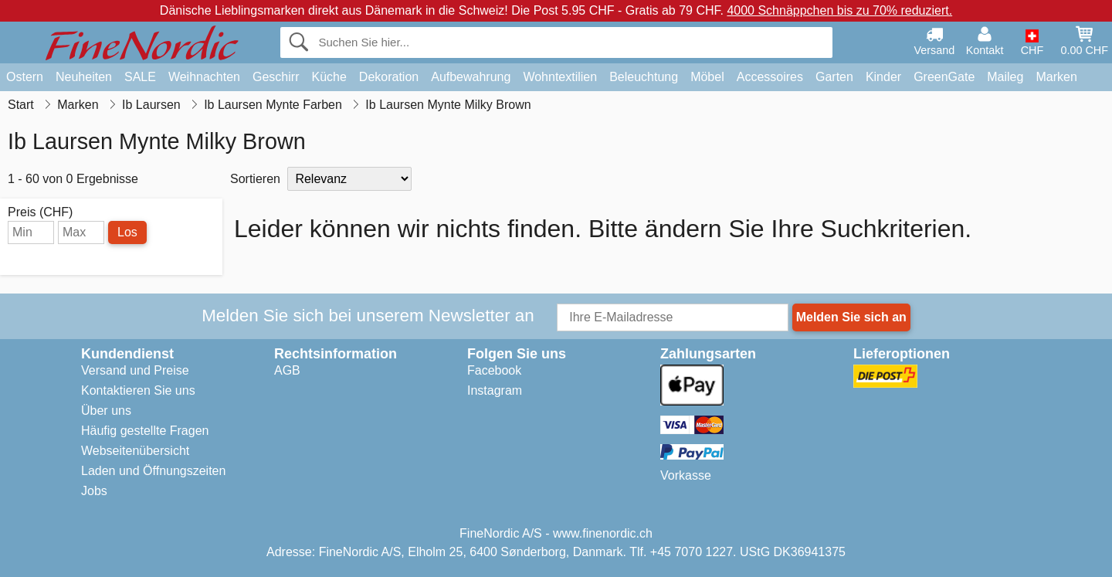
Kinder (883, 76)
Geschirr (276, 76)
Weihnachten (204, 76)
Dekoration (389, 76)
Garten (834, 76)
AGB (287, 370)
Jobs (94, 490)
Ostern (24, 76)
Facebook (494, 370)
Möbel (707, 76)
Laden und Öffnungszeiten (153, 470)
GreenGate (944, 76)
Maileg (1005, 76)
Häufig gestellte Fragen (144, 430)
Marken (1056, 76)
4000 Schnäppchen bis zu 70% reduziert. (839, 10)
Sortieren (255, 178)
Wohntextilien (560, 76)
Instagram (494, 390)
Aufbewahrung (470, 76)
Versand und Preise (135, 370)
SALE (140, 76)
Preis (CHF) (40, 212)
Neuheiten (84, 76)
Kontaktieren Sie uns (138, 390)
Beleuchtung (643, 76)
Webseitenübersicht (135, 450)
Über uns (106, 410)
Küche (328, 76)
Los (127, 232)
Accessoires (770, 76)
